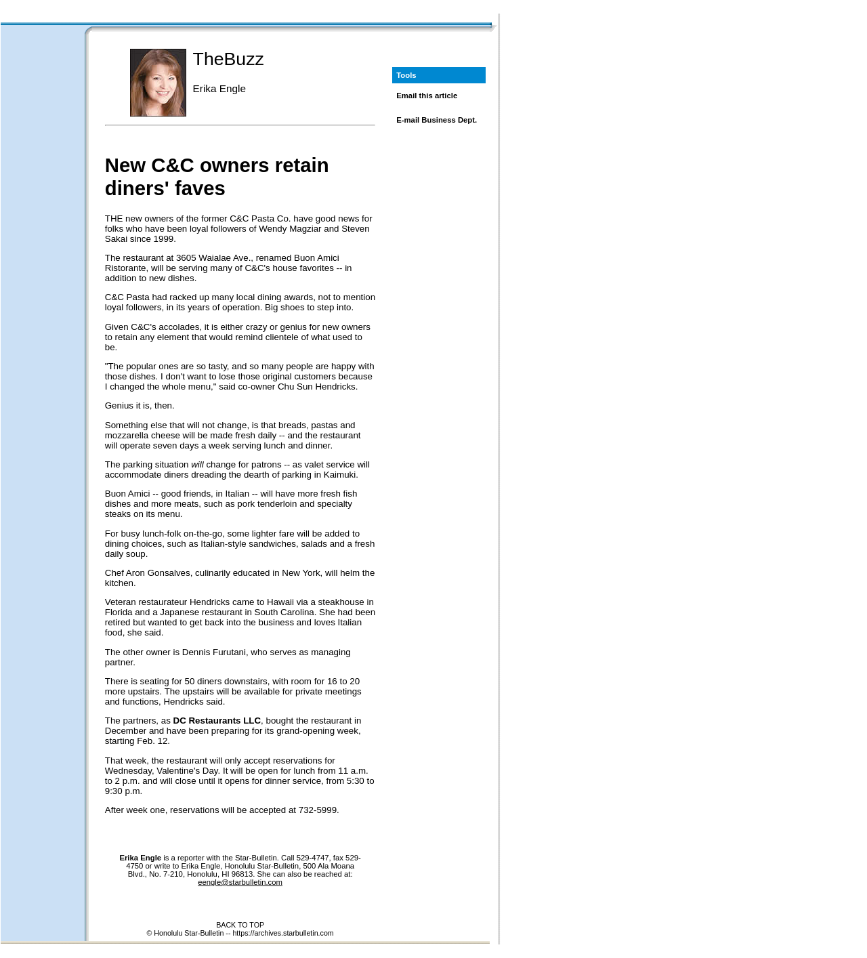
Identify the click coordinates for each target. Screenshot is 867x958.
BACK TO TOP (240, 925)
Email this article (426, 95)
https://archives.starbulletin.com (282, 933)
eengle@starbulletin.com (240, 882)
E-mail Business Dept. (436, 120)
